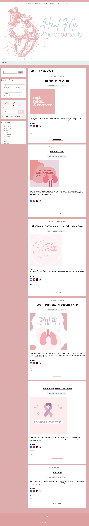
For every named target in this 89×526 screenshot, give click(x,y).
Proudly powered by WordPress (37, 522)
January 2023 (7, 126)
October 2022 (7, 132)
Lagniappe (64, 3)
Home (22, 3)
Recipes (52, 3)
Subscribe (21, 112)
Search (5, 70)
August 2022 (7, 136)
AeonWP (55, 522)
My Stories (45, 3)
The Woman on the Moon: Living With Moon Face (57, 226)
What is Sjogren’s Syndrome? (57, 388)
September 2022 (8, 134)
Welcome (57, 472)
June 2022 (6, 141)
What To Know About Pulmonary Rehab (14, 90)
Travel (58, 3)
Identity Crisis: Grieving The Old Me (12, 87)
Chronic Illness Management (32, 3)
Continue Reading (58, 139)
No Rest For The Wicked (57, 80)
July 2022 (6, 139)
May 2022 (6, 143)
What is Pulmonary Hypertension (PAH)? (57, 304)
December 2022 (8, 128)
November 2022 (8, 130)
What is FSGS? (57, 151)
